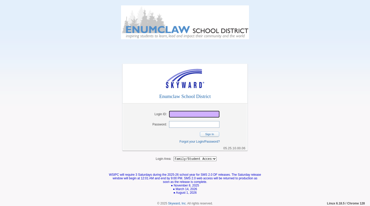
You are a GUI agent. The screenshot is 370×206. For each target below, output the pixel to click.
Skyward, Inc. (177, 204)
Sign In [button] (209, 134)
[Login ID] (194, 114)
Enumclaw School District (185, 96)
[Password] (194, 124)
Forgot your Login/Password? (200, 141)
